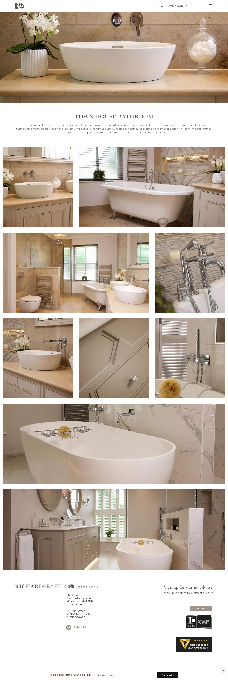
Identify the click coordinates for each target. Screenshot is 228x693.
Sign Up (200, 608)
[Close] (223, 670)
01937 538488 (76, 617)
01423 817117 (75, 604)
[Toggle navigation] (210, 6)
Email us (80, 627)
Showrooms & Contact (172, 5)
